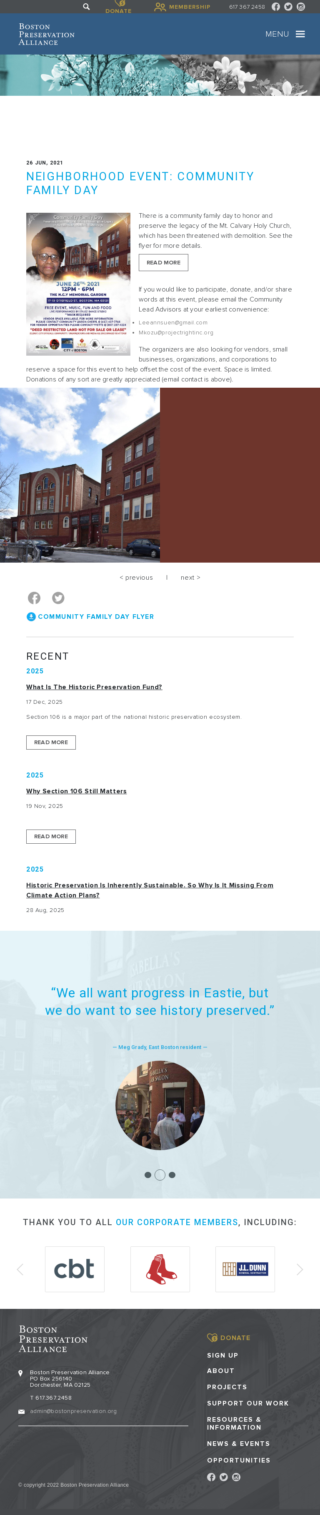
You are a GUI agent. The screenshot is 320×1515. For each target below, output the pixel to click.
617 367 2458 (247, 6)
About (221, 1369)
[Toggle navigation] (300, 34)
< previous (136, 577)
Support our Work (248, 1402)
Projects (227, 1386)
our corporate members (177, 1222)
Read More (163, 262)
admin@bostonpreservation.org (73, 1409)
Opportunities (239, 1459)
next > (190, 577)
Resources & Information (234, 1422)
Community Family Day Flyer (96, 616)
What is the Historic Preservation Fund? (94, 687)
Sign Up (223, 1354)
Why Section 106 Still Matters (76, 791)
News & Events (238, 1443)
